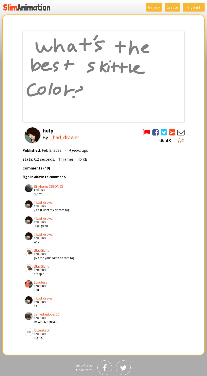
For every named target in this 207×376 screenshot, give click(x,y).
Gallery (154, 7)
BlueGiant (41, 250)
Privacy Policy (84, 369)
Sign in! (193, 7)
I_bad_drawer (64, 137)
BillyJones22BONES (48, 186)
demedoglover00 (46, 314)
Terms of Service (83, 365)
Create (172, 7)
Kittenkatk (42, 330)
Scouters (40, 282)
